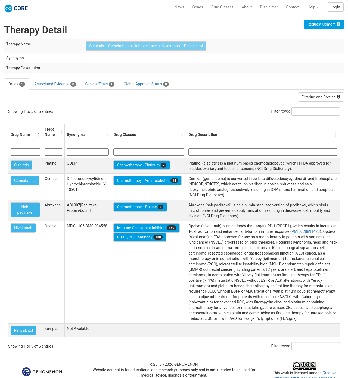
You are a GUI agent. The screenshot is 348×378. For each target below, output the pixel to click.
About (247, 7)
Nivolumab (23, 228)
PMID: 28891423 (305, 231)
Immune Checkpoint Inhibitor (146, 227)
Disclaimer (269, 7)
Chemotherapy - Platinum (141, 165)
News (179, 7)
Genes (197, 7)
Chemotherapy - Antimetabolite (147, 180)
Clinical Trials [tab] (99, 84)
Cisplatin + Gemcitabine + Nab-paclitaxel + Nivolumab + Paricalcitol (146, 46)
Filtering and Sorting (321, 97)
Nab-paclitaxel (25, 210)
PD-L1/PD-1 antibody (140, 237)
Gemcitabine (25, 180)
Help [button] (313, 7)
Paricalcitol (23, 330)
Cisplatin (21, 165)
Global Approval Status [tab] (146, 84)
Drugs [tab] (16, 84)
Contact (292, 7)
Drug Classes (222, 7)
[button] (38, 134)
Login (335, 7)
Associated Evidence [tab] (55, 84)
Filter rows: (280, 111)
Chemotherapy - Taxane (140, 207)
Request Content (323, 24)
